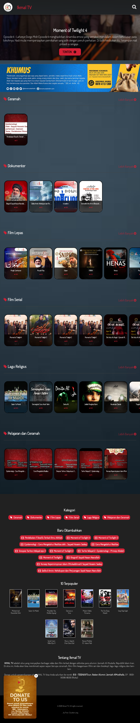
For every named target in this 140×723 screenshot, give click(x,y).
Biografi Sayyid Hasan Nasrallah (83, 557)
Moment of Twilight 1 (50, 557)
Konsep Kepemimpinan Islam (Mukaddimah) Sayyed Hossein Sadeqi (69, 564)
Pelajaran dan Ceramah (116, 517)
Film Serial (72, 517)
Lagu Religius (91, 517)
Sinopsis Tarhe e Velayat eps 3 (30, 550)
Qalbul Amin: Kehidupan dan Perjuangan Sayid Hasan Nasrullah (69, 570)
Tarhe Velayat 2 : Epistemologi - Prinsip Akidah (100, 550)
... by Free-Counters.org (70, 712)
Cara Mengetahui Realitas (104, 544)
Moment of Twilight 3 (106, 537)
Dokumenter (34, 517)
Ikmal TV (24, 7)
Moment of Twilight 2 (61, 550)
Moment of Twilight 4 (78, 537)
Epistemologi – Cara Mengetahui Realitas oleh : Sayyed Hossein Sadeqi (53, 544)
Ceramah (15, 517)
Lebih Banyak (127, 99)
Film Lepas (53, 517)
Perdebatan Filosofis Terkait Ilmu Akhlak (41, 537)
